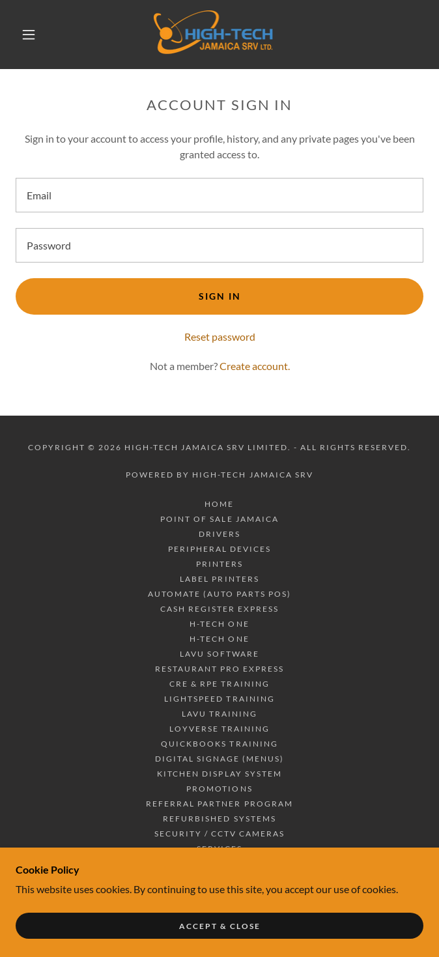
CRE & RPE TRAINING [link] (219, 684)
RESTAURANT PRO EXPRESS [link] (219, 669)
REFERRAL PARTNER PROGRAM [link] (219, 803)
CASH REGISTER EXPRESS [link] (219, 609)
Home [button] (219, 504)
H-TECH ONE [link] (219, 624)
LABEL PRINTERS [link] (219, 579)
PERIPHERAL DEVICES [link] (219, 549)
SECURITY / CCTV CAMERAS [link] (219, 833)
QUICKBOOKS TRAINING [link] (219, 744)
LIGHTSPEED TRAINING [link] (219, 699)
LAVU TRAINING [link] (219, 714)
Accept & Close (220, 926)
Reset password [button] (219, 336)
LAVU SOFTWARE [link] (219, 654)
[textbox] (219, 195)
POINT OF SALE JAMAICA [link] (219, 519)
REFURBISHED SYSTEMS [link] (219, 818)
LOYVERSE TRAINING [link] (219, 729)
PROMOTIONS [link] (219, 788)
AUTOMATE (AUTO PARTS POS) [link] (219, 594)
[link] (219, 34)
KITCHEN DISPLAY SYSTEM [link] (219, 773)
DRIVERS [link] (219, 534)
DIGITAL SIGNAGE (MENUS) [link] (219, 759)
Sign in (220, 296)
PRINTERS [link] (219, 564)
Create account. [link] (255, 366)
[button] (36, 34)
